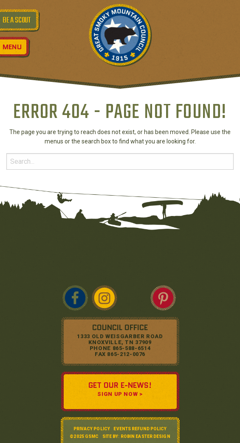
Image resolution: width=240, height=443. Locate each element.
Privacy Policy (91, 428)
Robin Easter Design (145, 436)
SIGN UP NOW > (119, 394)
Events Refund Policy (140, 428)
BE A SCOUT (17, 20)
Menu (12, 47)
